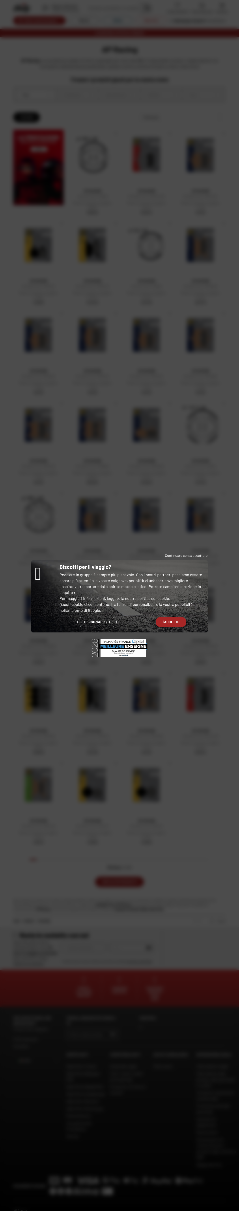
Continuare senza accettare (186, 555)
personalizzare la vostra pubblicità (162, 604)
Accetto (170, 622)
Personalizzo (97, 622)
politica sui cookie (153, 598)
